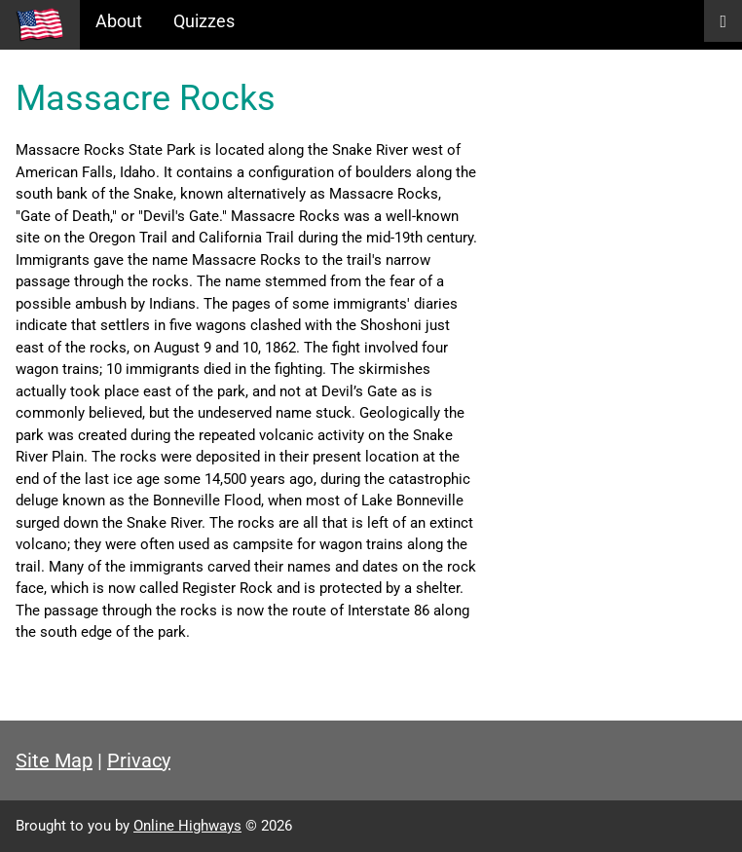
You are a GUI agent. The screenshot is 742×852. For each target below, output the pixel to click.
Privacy (138, 760)
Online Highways (187, 825)
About (118, 21)
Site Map (54, 760)
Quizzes (204, 21)
